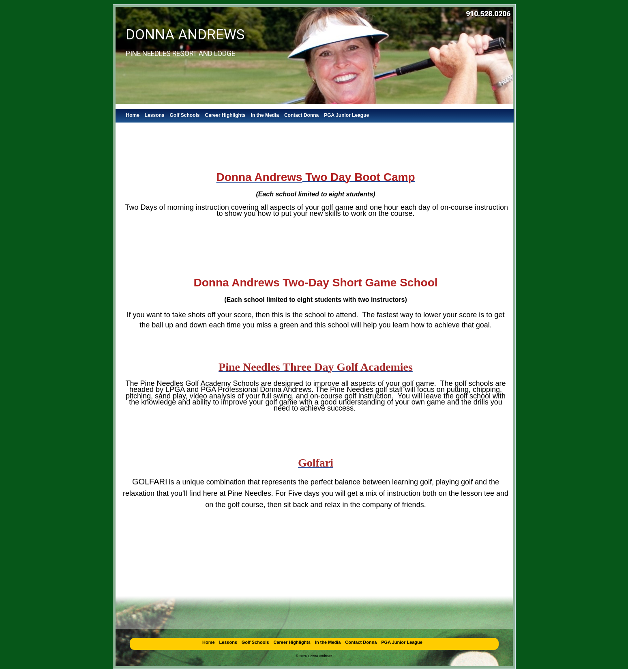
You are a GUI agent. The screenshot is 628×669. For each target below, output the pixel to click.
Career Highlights (225, 115)
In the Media (265, 115)
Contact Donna (301, 115)
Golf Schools (185, 115)
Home (132, 115)
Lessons (155, 115)
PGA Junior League (346, 115)
